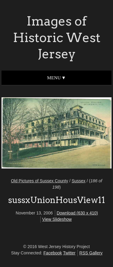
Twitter (69, 252)
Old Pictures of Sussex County (39, 180)
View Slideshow (57, 219)
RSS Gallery (90, 252)
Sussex (79, 180)
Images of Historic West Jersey (56, 37)
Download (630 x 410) (77, 213)
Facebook (52, 252)
